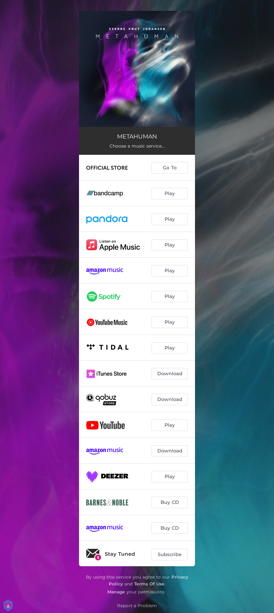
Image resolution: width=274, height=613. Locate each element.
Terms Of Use (149, 584)
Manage (116, 592)
